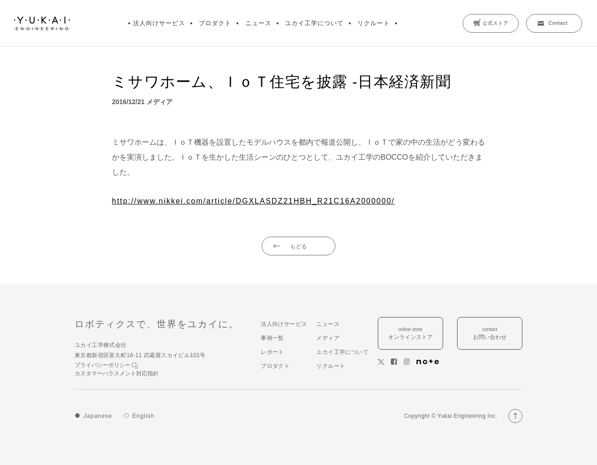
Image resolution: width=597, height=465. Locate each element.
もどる (298, 246)
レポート (272, 352)
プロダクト (215, 23)
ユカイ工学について (314, 23)
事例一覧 (272, 338)
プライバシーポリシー (106, 365)
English (143, 416)
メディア (328, 338)
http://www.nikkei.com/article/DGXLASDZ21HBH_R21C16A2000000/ (253, 201)
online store (410, 334)
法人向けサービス (159, 23)
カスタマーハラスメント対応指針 (117, 373)
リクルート (373, 23)
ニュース (258, 23)
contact (490, 334)
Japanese (97, 416)
